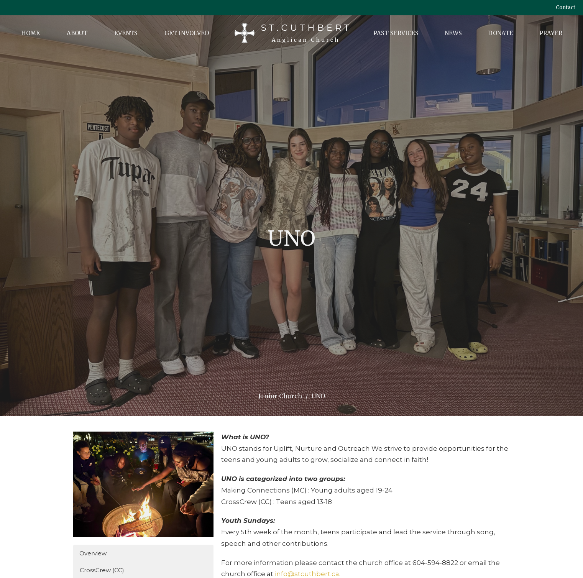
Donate (500, 33)
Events (126, 33)
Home (30, 33)
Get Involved (186, 33)
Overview (93, 553)
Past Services (396, 33)
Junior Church (280, 396)
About (77, 33)
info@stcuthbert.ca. (307, 574)
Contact (565, 7)
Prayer (550, 33)
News (453, 33)
